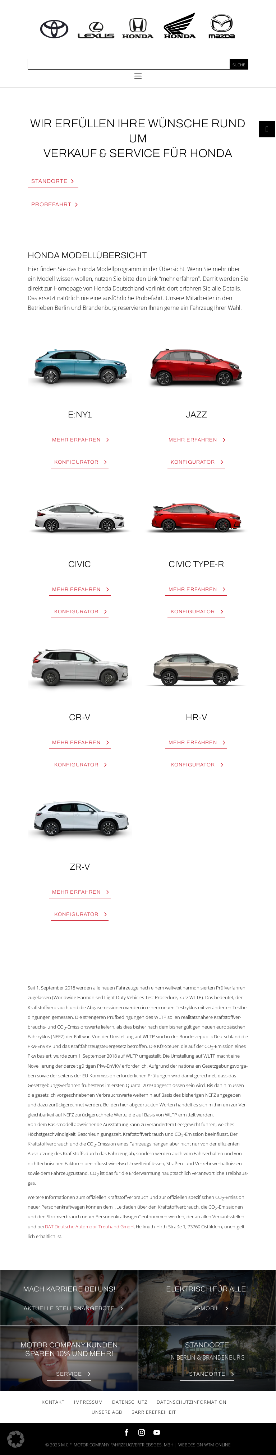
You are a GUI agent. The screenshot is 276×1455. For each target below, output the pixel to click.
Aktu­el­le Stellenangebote (69, 1308)
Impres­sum (88, 1402)
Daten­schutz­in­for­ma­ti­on (191, 1402)
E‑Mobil (207, 1308)
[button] (16, 1439)
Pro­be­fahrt (51, 204)
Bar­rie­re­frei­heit (154, 1412)
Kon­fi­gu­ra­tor (76, 462)
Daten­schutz (129, 1402)
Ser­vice (69, 1374)
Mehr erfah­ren (76, 440)
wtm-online (217, 1445)
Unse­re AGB (107, 1412)
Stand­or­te (49, 181)
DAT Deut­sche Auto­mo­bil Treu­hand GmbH (89, 1226)
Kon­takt (53, 1402)
